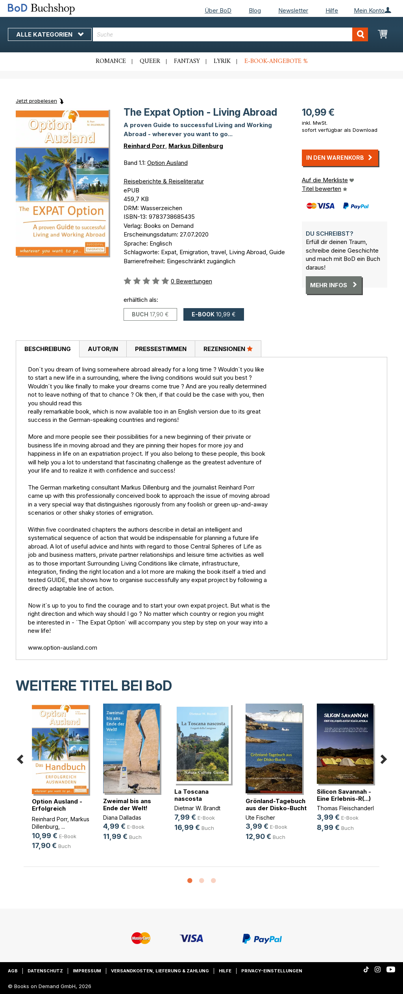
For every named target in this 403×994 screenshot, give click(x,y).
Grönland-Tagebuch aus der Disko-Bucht (276, 804)
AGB (13, 971)
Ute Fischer (260, 817)
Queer (150, 61)
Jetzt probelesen (36, 101)
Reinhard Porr (144, 146)
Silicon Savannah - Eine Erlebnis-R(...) (344, 795)
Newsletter (293, 10)
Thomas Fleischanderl (345, 808)
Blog (255, 10)
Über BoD (218, 10)
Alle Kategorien (49, 34)
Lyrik (222, 61)
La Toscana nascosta (191, 795)
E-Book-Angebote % (276, 61)
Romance (111, 61)
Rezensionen (228, 348)
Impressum (87, 971)
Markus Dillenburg (195, 146)
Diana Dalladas (122, 817)
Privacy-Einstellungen (271, 971)
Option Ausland (167, 162)
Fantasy (187, 61)
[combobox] (230, 34)
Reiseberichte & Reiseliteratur (164, 181)
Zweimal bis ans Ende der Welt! (127, 804)
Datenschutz (45, 971)
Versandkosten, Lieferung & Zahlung (160, 971)
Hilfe (331, 10)
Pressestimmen (161, 349)
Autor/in (103, 349)
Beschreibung (47, 349)
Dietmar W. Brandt (197, 808)
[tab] (47, 349)
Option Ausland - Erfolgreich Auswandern (57, 808)
